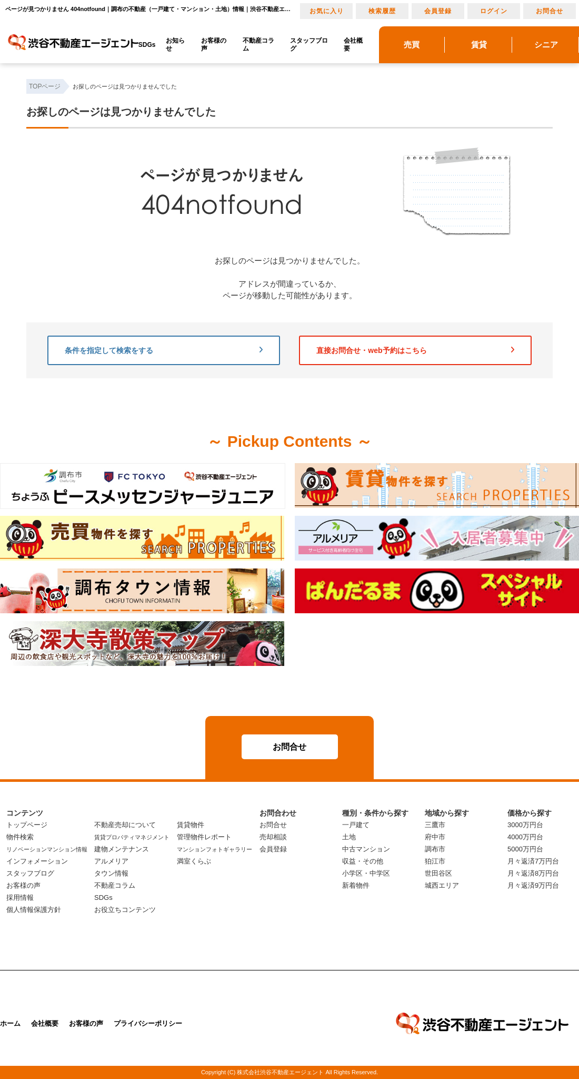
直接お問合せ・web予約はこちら (415, 350)
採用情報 (20, 897)
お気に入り (327, 11)
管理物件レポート (204, 837)
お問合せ (549, 11)
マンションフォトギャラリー (214, 849)
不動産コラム (258, 44)
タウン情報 (111, 873)
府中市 (435, 837)
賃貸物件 (190, 825)
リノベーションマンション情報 (46, 849)
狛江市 (435, 861)
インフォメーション (37, 861)
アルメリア (111, 861)
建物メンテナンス (121, 849)
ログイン (493, 11)
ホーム (10, 1023)
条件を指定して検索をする (164, 350)
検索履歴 (382, 11)
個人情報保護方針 (33, 910)
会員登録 (438, 11)
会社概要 (353, 44)
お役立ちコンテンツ (125, 910)
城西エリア (442, 885)
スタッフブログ (309, 44)
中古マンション (366, 849)
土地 (349, 837)
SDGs (147, 44)
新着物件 (356, 885)
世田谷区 (438, 873)
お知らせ (175, 44)
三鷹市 (435, 825)
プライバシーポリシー (148, 1023)
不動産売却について (125, 825)
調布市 (435, 849)
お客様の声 (213, 44)
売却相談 (273, 837)
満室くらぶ (194, 861)
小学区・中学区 (366, 873)
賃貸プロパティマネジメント (131, 837)
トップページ (26, 825)
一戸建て (356, 825)
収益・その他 (362, 861)
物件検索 (20, 837)
